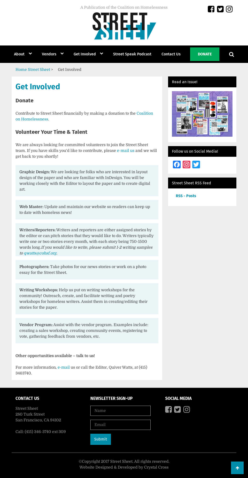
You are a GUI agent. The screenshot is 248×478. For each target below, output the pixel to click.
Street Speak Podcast (132, 54)
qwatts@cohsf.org (40, 253)
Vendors (49, 54)
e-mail (64, 367)
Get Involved (85, 54)
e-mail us (125, 151)
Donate (205, 54)
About (19, 54)
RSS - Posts (186, 196)
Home (21, 69)
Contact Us (171, 54)
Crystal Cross (156, 467)
